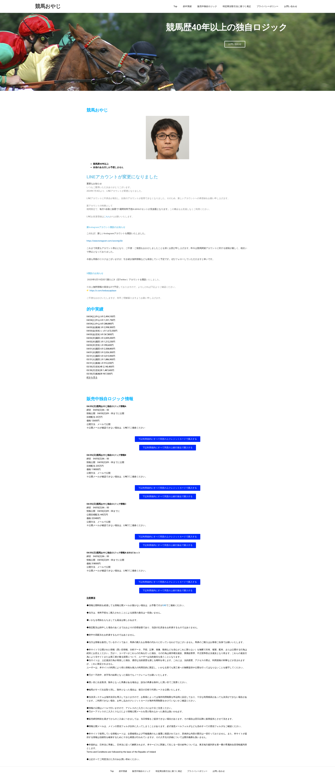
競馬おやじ (48, 6)
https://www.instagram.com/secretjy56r (105, 241)
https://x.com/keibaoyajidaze (103, 290)
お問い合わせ (291, 6)
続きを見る (92, 377)
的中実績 (193, 6)
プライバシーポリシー (270, 6)
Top (183, 6)
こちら (107, 216)
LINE (164, 605)
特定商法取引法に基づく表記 (240, 6)
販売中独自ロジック (212, 6)
